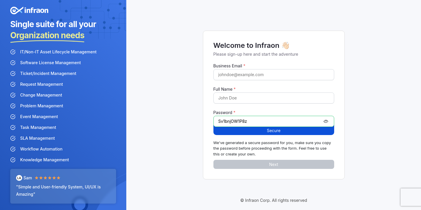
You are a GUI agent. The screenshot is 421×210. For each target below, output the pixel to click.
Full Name (224, 89)
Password (224, 112)
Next (273, 164)
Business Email (229, 65)
